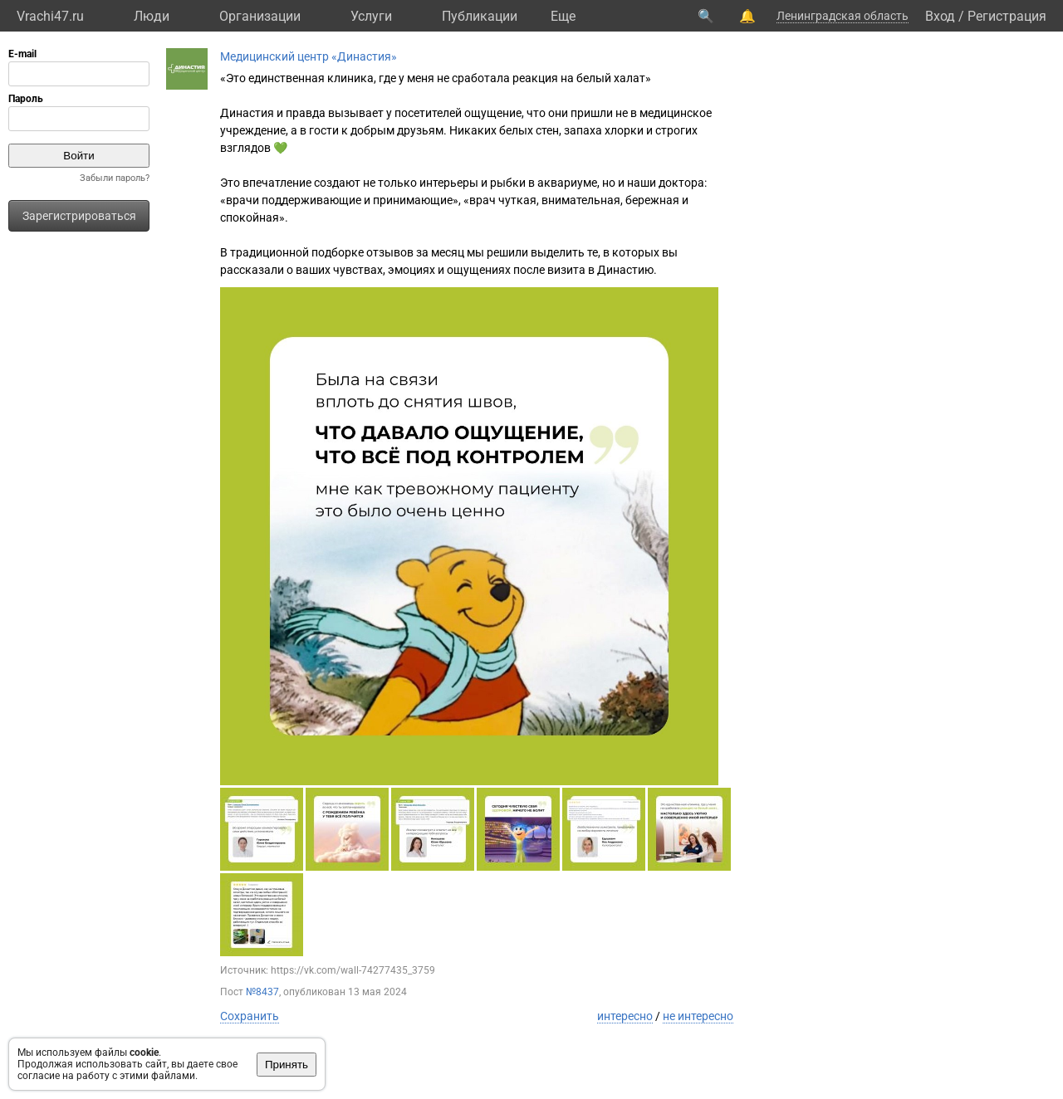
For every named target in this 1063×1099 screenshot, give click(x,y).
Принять (286, 1064)
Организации (260, 16)
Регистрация (1006, 16)
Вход (940, 16)
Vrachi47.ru (50, 16)
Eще (563, 16)
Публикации (479, 16)
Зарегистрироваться (79, 215)
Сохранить (249, 1016)
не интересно (698, 1016)
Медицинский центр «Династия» (308, 56)
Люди (151, 16)
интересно (625, 1016)
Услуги (371, 16)
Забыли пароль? (114, 178)
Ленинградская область (842, 15)
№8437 (262, 992)
